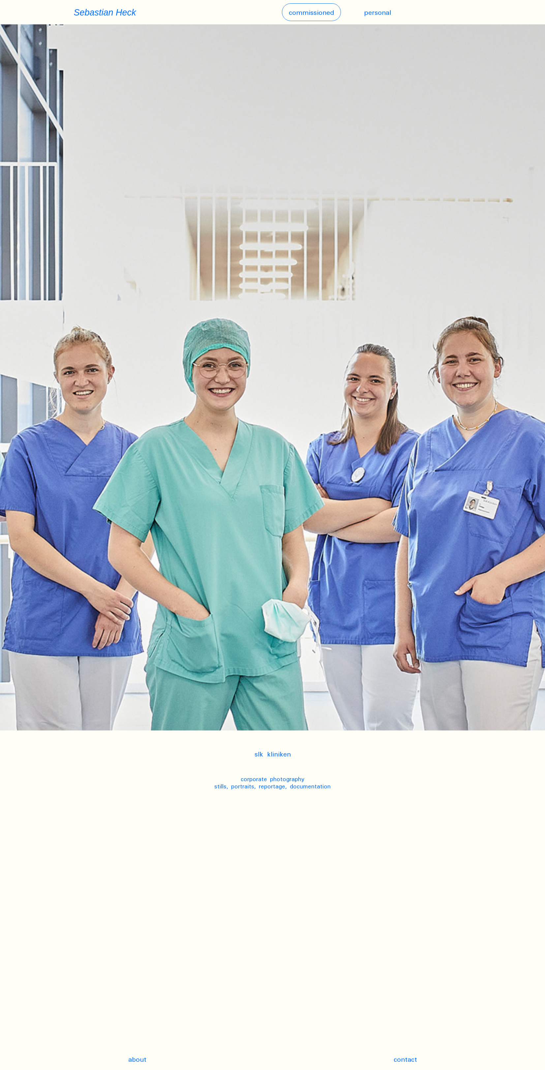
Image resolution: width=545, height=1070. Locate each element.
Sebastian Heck (105, 12)
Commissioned (311, 12)
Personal (377, 12)
